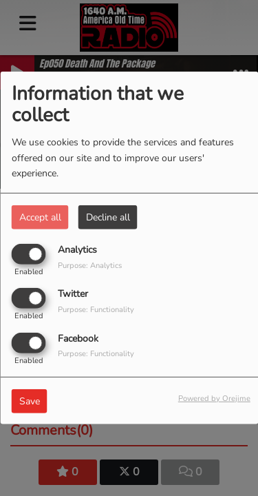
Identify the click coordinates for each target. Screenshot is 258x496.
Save (29, 400)
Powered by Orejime (214, 398)
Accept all (40, 217)
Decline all (108, 217)
